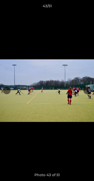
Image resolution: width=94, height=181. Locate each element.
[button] (88, 7)
